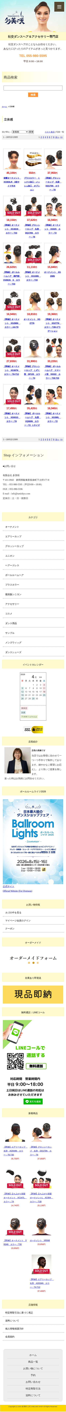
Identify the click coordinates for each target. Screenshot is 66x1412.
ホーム (4, 106)
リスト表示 (50, 132)
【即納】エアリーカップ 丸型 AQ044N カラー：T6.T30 (15, 1151)
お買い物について (33, 1368)
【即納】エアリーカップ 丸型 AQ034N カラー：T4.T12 (42, 1283)
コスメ (8, 613)
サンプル (9, 633)
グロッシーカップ (14, 546)
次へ (57, 137)
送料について (12, 1320)
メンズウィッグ (13, 642)
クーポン (9, 928)
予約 (33, 1375)
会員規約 (9, 1336)
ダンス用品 (11, 623)
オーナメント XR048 (40, 1240)
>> (61, 137)
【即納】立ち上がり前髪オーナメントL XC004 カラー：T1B (41, 1198)
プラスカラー (12, 584)
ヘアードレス (12, 565)
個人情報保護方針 (14, 1328)
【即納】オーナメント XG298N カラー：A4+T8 (12, 323)
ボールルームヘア (14, 575)
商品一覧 (33, 1361)
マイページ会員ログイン (18, 920)
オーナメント (12, 526)
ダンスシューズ (13, 652)
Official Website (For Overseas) (17, 891)
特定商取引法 (33, 1388)
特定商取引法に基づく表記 (19, 1312)
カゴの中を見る (13, 912)
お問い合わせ (33, 1381)
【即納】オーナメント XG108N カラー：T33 (32, 276)
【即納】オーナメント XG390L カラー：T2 (53, 417)
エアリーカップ (13, 536)
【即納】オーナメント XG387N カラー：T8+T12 (12, 370)
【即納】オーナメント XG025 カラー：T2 (52, 229)
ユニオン (9, 555)
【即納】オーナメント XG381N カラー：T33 (12, 229)
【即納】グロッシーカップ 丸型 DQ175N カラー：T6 (41, 1151)
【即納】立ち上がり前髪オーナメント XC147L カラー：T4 (15, 1198)
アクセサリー (12, 604)
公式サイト (8, 886)
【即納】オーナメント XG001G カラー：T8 (12, 417)
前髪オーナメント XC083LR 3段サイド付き (12, 182)
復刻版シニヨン (13, 594)
